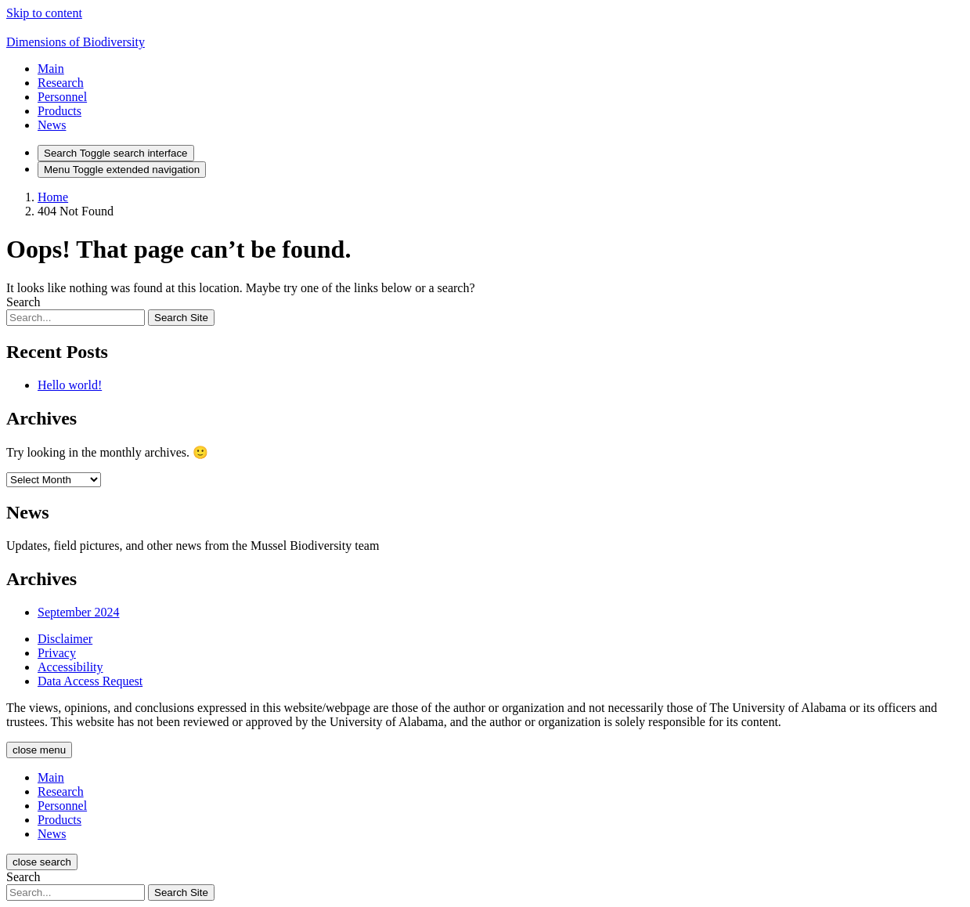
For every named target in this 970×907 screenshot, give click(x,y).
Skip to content (44, 13)
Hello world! (70, 385)
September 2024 (78, 612)
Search (23, 302)
